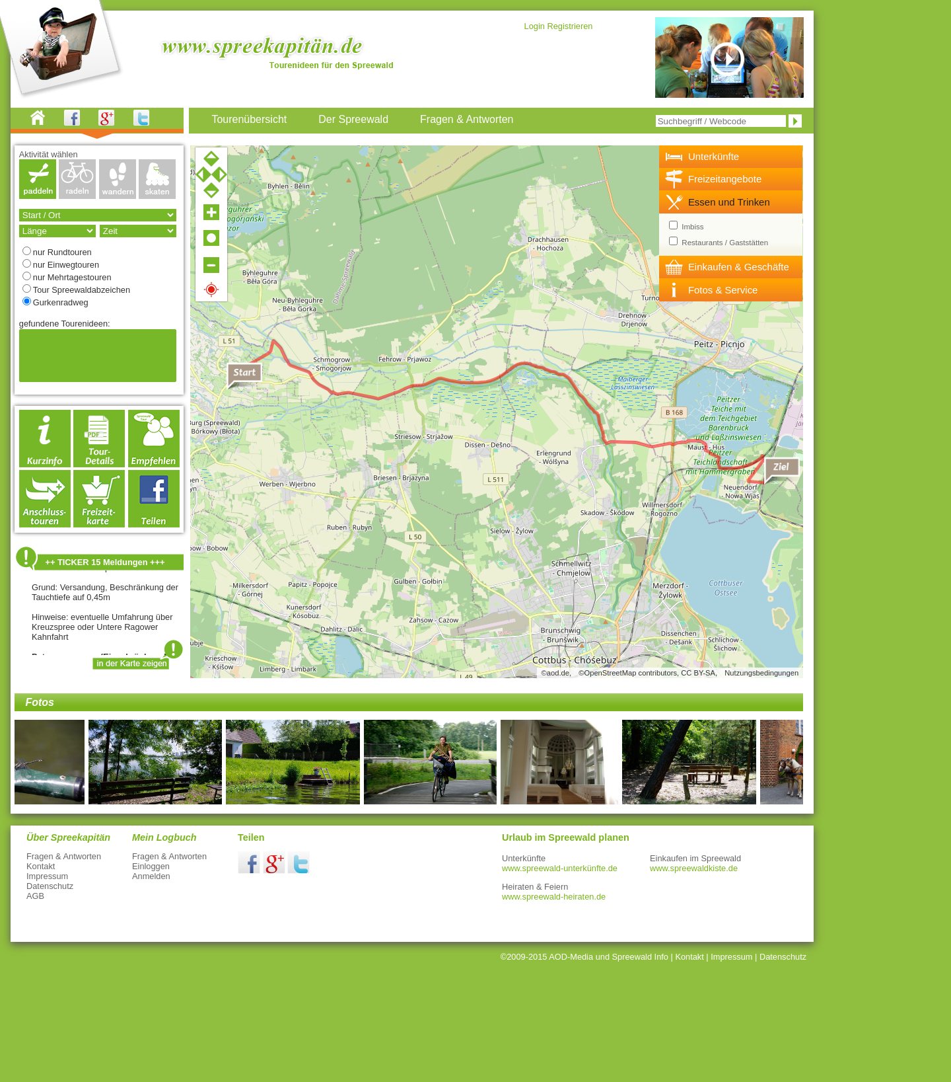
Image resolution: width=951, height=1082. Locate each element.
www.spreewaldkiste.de (694, 868)
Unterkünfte (713, 156)
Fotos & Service (723, 289)
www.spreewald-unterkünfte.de (559, 868)
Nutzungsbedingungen (761, 673)
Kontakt (40, 866)
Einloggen (151, 866)
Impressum (47, 876)
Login (534, 26)
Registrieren (569, 26)
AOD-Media (571, 957)
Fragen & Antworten (63, 856)
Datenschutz (49, 886)
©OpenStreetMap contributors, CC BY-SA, (648, 673)
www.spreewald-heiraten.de (554, 897)
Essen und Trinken (729, 202)
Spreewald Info (640, 957)
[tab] (731, 156)
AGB (35, 896)
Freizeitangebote (724, 178)
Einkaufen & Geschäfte (738, 266)
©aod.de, (557, 673)
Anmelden (151, 876)
